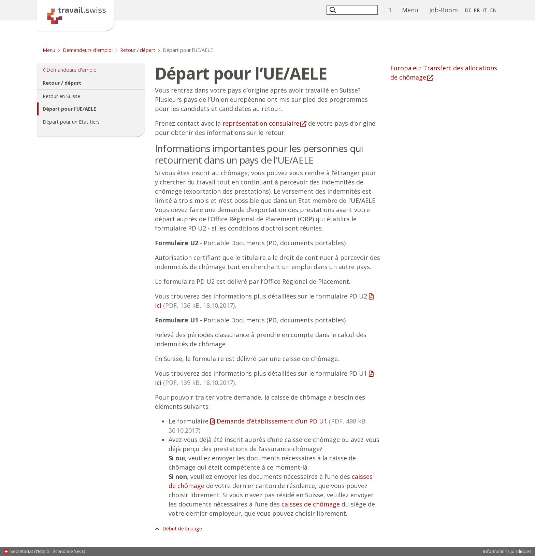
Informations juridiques (507, 551)
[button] (333, 10)
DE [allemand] (468, 10)
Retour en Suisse (61, 96)
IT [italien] (484, 10)
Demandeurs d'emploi (88, 50)
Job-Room (443, 10)
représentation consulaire (260, 123)
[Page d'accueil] (75, 15)
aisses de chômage (312, 504)
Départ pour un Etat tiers (71, 122)
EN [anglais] (493, 10)
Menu (413, 9)
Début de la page (181, 528)
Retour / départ (137, 50)
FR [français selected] (477, 10)
